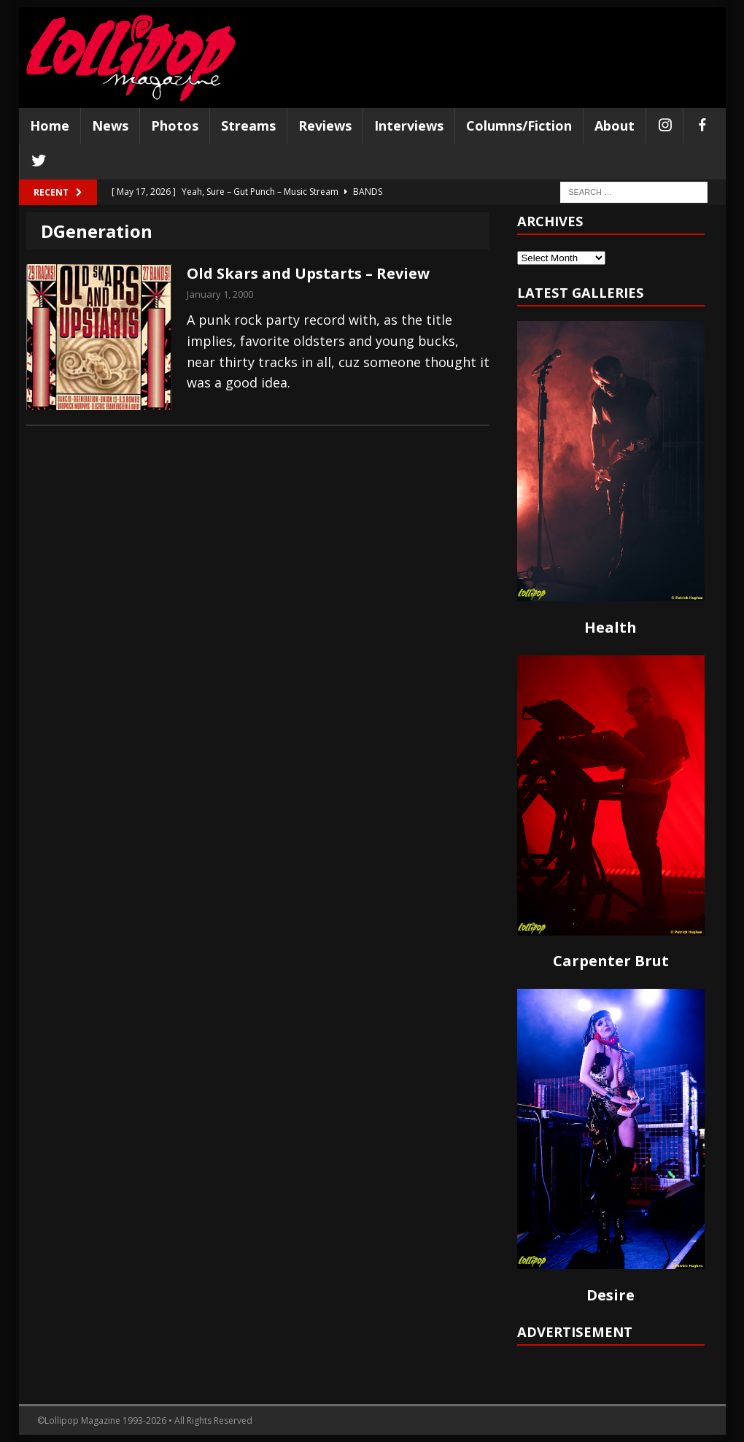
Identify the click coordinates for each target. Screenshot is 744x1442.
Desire (610, 1295)
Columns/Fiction (519, 125)
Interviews (408, 125)
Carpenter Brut (611, 961)
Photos (174, 125)
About (614, 125)
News (110, 125)
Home (49, 125)
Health (610, 627)
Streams (248, 125)
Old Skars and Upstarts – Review (308, 273)
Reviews (325, 125)
